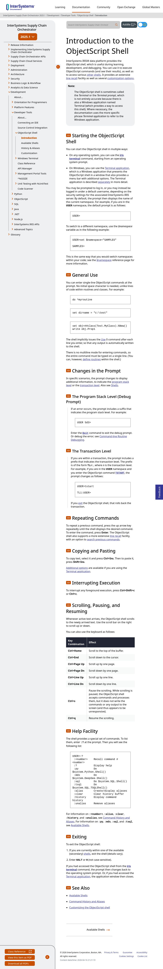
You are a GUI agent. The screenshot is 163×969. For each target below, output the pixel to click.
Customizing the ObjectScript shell (89, 907)
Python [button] (18, 193)
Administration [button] (19, 69)
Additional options (77, 568)
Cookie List (142, 956)
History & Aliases (30, 148)
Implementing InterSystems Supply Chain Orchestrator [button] (30, 51)
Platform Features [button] (24, 107)
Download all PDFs (18, 964)
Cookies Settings (126, 956)
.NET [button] (16, 214)
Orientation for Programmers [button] (30, 102)
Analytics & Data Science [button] (24, 87)
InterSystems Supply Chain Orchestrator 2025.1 (24, 15)
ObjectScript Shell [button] (27, 132)
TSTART (119, 473)
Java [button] (16, 209)
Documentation (81, 7)
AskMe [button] (130, 24)
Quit (85, 433)
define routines (92, 359)
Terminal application (117, 168)
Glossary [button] (15, 234)
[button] (68, 135)
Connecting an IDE (28, 122)
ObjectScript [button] (21, 198)
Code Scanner (25, 188)
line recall (71, 78)
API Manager (25, 168)
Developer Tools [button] (23, 112)
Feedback (159, 491)
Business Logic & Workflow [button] (26, 83)
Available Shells (29, 143)
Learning (60, 7)
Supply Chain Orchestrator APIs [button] (28, 56)
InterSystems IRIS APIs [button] (26, 224)
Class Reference (26, 163)
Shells (114, 385)
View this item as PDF (19, 958)
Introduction (101, 15)
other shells (94, 75)
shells (87, 853)
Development (53, 15)
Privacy (107, 952)
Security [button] (15, 78)
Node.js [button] (18, 219)
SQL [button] (16, 204)
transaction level (89, 385)
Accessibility (141, 952)
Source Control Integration (32, 127)
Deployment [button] (17, 65)
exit (80, 503)
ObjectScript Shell (85, 15)
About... (18, 97)
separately (104, 182)
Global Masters (151, 7)
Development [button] (18, 91)
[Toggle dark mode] (142, 24)
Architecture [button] (17, 74)
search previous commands (103, 539)
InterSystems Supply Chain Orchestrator (26, 27)
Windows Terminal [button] (28, 158)
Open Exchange (126, 7)
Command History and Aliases (87, 901)
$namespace (103, 260)
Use (103, 339)
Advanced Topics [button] (23, 229)
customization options (120, 78)
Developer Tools (69, 15)
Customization (29, 153)
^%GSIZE (23, 178)
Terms (116, 952)
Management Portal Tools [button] (32, 173)
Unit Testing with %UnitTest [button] (33, 183)
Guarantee (127, 952)
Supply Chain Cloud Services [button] (26, 60)
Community (103, 7)
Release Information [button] (22, 44)
